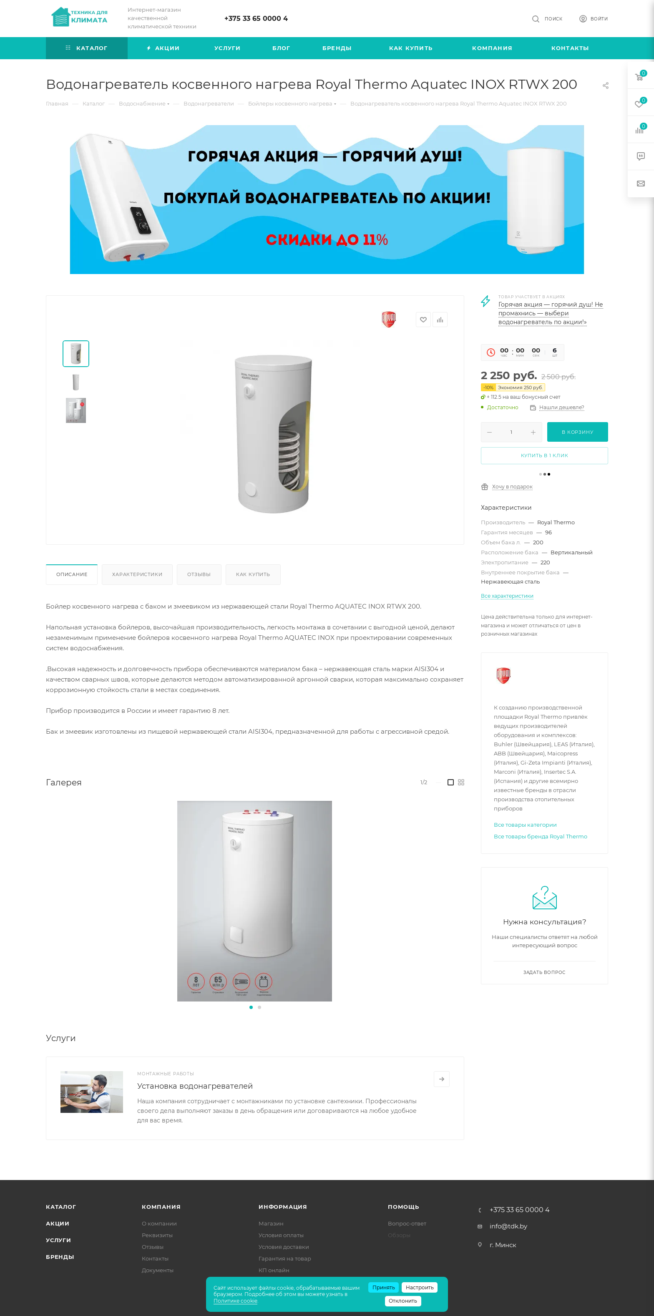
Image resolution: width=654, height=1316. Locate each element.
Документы (158, 1270)
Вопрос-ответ (407, 1223)
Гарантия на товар (285, 1258)
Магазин (271, 1223)
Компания (161, 1206)
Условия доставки (284, 1246)
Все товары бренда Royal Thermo (540, 836)
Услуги (58, 1240)
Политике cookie (235, 1301)
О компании (159, 1223)
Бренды (60, 1256)
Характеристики (137, 574)
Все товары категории (525, 824)
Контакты (155, 1258)
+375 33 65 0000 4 (256, 19)
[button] (251, 1007)
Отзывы (199, 574)
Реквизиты (157, 1235)
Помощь (403, 1206)
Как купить (253, 574)
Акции (58, 1223)
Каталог (61, 1206)
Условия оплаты (281, 1235)
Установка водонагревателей (195, 1086)
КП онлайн (274, 1270)
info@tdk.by (508, 1226)
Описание (71, 574)
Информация (283, 1206)
